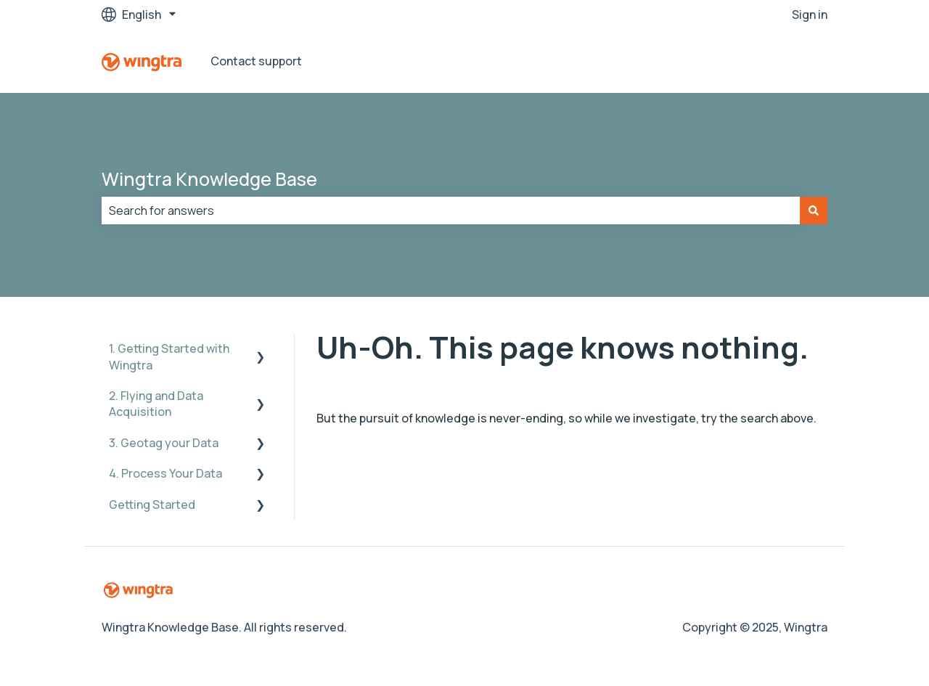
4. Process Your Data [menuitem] (165, 473)
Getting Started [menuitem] (152, 505)
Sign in (809, 15)
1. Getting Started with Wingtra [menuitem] (169, 356)
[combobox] (451, 210)
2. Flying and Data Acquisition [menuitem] (156, 404)
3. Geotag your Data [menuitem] (163, 443)
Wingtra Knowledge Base (209, 179)
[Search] (813, 210)
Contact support (256, 61)
